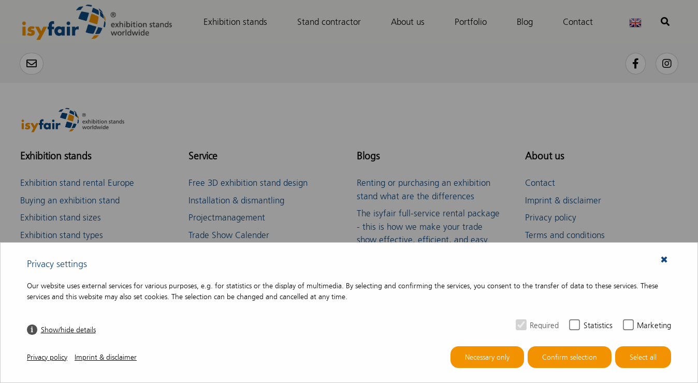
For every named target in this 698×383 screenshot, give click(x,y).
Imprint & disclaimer (106, 357)
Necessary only (487, 357)
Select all (643, 357)
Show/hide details (68, 330)
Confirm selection (569, 357)
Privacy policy (47, 357)
